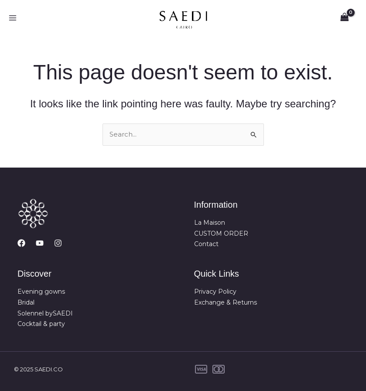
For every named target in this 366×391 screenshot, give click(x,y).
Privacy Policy (215, 291)
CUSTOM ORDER (221, 233)
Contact (206, 244)
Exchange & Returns (225, 302)
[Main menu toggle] (12, 18)
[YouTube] (40, 243)
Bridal (25, 302)
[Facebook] (21, 243)
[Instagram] (58, 243)
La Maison (209, 222)
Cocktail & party (41, 324)
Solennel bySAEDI (45, 313)
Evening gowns (41, 291)
